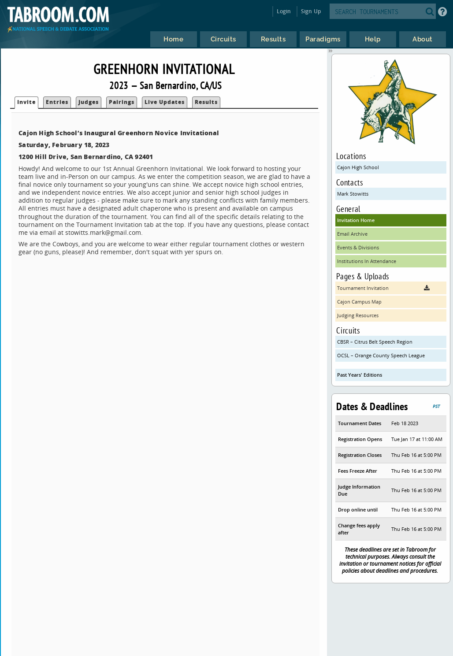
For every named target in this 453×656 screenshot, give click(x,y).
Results (206, 102)
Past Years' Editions (359, 374)
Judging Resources (358, 315)
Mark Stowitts (352, 193)
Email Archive (352, 233)
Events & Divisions (358, 247)
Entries (57, 102)
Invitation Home (356, 220)
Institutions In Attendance (366, 261)
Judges (88, 102)
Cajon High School (358, 167)
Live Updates (165, 102)
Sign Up (311, 11)
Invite (26, 102)
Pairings (121, 102)
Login (284, 11)
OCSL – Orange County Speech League (381, 355)
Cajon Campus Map (359, 301)
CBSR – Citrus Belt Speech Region (374, 341)
